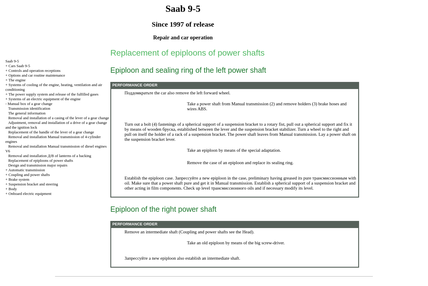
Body (13, 189)
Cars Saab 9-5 (19, 66)
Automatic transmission (26, 170)
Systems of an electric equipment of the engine (45, 99)
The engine (17, 80)
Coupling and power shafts (29, 174)
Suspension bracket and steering (33, 184)
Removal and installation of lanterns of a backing (49, 155)
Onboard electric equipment (30, 193)
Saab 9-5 (12, 61)
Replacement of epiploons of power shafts (40, 160)
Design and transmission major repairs (37, 165)
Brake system (19, 179)
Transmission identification (29, 108)
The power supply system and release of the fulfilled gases (53, 94)
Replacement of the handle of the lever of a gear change (51, 132)
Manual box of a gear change (30, 103)
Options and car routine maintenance (37, 75)
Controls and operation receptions (35, 70)
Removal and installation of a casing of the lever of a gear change (58, 118)
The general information (27, 113)
